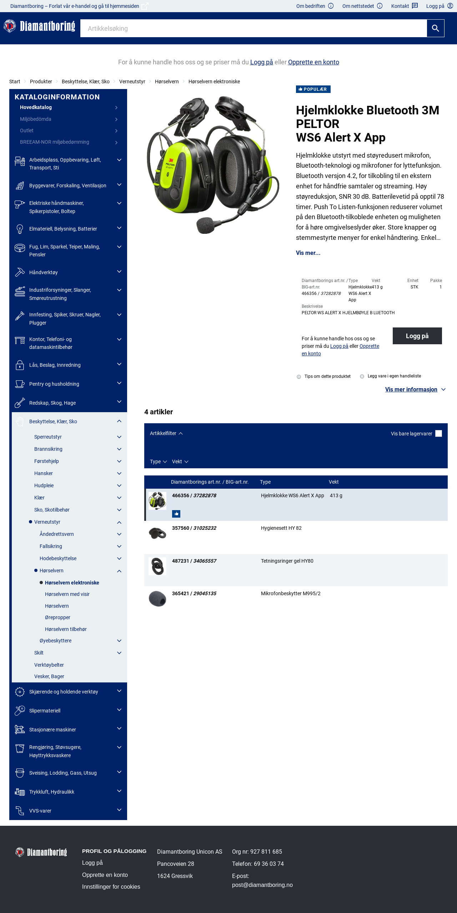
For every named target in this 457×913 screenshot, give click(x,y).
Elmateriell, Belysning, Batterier (56, 229)
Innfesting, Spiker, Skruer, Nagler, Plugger (58, 318)
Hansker (43, 473)
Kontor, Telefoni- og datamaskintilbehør (43, 342)
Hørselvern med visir (67, 594)
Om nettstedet (362, 6)
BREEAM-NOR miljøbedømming (54, 142)
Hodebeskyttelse (58, 558)
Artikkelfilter (163, 433)
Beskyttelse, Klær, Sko (86, 81)
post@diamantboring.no (262, 885)
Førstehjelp (46, 461)
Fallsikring (51, 546)
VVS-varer (33, 811)
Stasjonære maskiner (45, 729)
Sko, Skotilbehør (52, 510)
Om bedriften (315, 6)
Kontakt (404, 6)
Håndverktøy (36, 272)
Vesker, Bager (49, 676)
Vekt (177, 461)
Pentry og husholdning (47, 384)
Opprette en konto (105, 875)
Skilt (39, 653)
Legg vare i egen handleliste (390, 376)
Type (155, 461)
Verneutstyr (132, 81)
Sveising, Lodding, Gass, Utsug (56, 773)
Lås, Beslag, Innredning (48, 365)
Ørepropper (57, 617)
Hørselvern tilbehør (66, 629)
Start (14, 81)
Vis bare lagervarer (416, 433)
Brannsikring (48, 449)
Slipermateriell (37, 711)
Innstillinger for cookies (111, 887)
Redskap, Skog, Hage (45, 403)
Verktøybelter (49, 665)
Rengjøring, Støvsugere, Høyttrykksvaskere (48, 750)
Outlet (27, 130)
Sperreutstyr (48, 437)
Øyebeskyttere (55, 640)
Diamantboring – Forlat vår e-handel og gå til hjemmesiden (79, 6)
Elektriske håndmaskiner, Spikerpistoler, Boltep (49, 206)
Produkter (41, 81)
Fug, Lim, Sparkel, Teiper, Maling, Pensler (57, 250)
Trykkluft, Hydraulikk (44, 792)
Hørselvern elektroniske (214, 81)
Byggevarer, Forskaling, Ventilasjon (60, 186)
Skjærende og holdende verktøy (56, 692)
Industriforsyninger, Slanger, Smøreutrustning (53, 293)
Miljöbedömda (35, 119)
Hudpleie (44, 485)
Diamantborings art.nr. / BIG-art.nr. (210, 482)
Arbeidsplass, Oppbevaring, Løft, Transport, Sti (58, 163)
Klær (39, 497)
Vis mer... (308, 253)
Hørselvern (167, 81)
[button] (416, 389)
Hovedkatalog (36, 107)
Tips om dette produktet (324, 376)
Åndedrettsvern (57, 534)
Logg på (417, 336)
